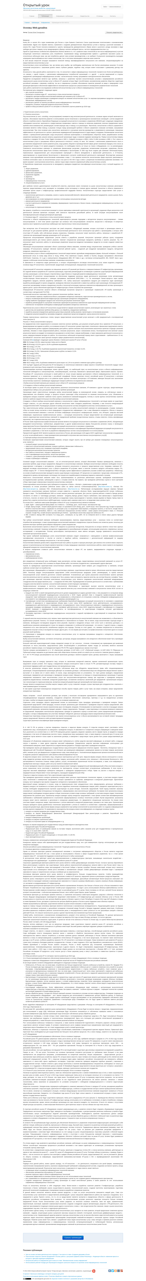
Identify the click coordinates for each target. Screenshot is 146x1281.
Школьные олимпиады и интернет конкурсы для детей (47, 1274)
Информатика (45, 22)
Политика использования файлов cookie (35, 1276)
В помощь (100, 16)
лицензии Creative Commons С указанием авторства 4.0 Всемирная (72, 1278)
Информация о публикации (64, 16)
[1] (33, 340)
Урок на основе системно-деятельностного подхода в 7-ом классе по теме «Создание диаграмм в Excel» (58, 1254)
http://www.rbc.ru (73, 489)
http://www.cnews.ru (105, 486)
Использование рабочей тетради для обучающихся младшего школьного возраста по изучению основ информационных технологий (66, 1262)
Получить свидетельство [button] (114, 32)
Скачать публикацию (73, 1238)
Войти (105, 6)
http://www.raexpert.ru (30, 489)
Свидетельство (84, 16)
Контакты (113, 16)
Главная (31, 16)
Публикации (45, 16)
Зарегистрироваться (115, 6)
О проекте (26, 1274)
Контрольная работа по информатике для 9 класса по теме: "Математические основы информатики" (56, 1260)
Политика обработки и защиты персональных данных (65, 1276)
